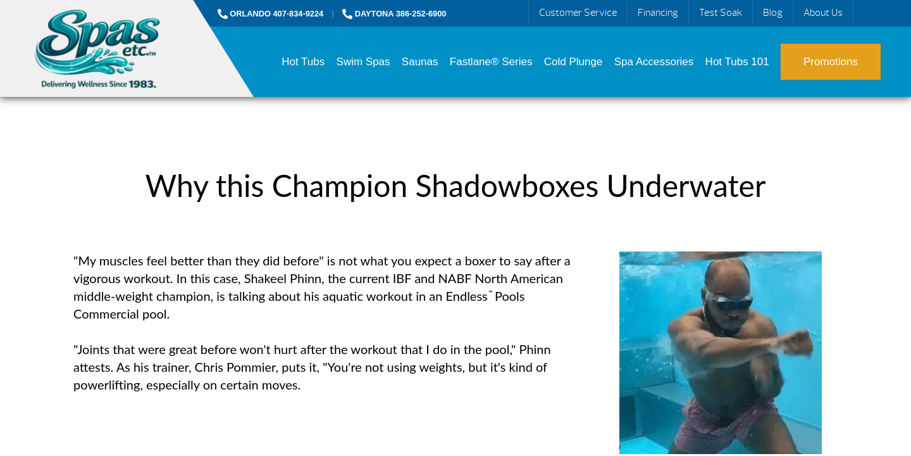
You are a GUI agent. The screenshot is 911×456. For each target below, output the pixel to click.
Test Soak (720, 12)
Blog (773, 12)
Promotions (830, 62)
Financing (658, 12)
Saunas (420, 62)
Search (868, 13)
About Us (823, 12)
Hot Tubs (303, 62)
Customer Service (578, 12)
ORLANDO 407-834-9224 (271, 13)
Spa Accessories (654, 62)
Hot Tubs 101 (737, 62)
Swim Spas (363, 62)
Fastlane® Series (491, 62)
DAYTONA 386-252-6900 (394, 13)
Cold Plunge (573, 62)
